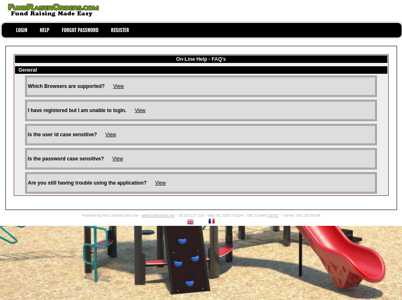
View (118, 86)
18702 (273, 215)
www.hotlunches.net (158, 215)
